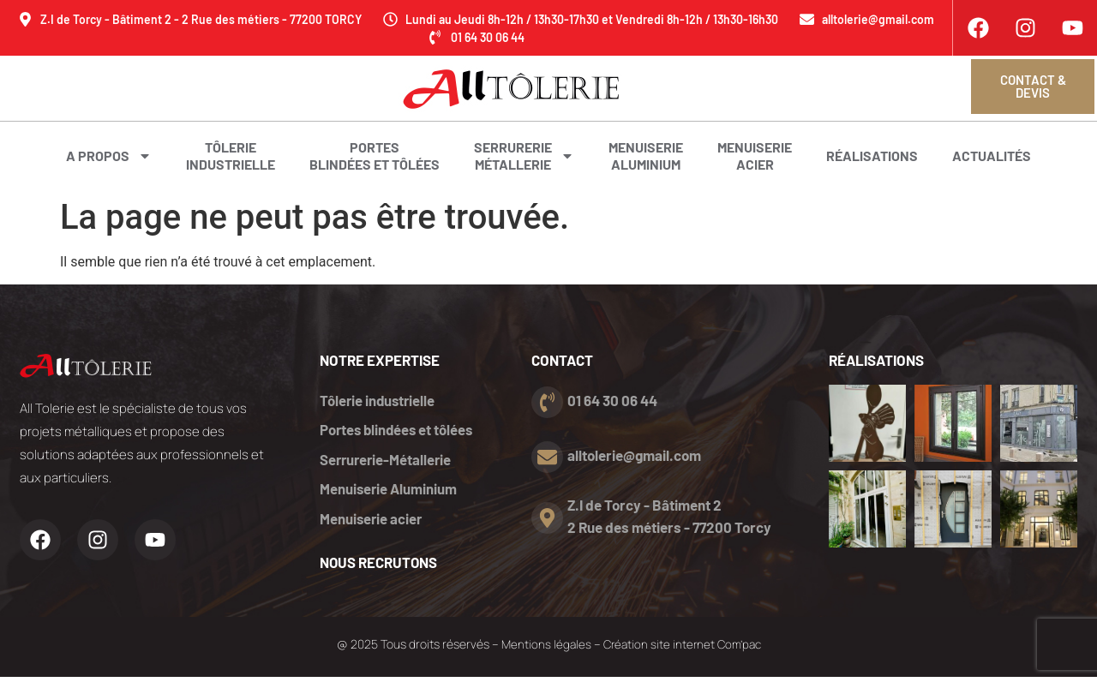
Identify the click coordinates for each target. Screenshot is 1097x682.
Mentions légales (543, 650)
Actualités (991, 155)
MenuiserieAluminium (645, 155)
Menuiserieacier (754, 155)
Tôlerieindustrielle (230, 155)
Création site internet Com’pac (683, 650)
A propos (109, 156)
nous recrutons (379, 567)
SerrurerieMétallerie (524, 155)
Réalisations (872, 155)
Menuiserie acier (372, 523)
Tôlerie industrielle (379, 400)
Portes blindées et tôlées (374, 155)
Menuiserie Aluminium (389, 492)
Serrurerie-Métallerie (387, 461)
